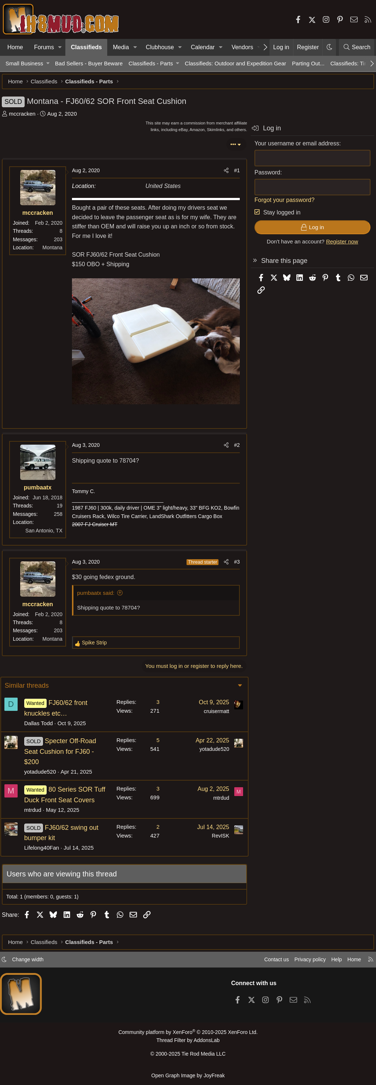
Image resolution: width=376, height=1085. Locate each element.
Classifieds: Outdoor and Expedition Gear (235, 63)
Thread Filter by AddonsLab (188, 1043)
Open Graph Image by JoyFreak (188, 1075)
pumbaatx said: (99, 591)
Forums (44, 47)
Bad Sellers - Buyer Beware (89, 63)
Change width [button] (35, 962)
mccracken (25, 117)
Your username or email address (293, 147)
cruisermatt (211, 709)
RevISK (215, 844)
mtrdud (38, 818)
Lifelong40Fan (46, 856)
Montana (56, 251)
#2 (233, 443)
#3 (233, 560)
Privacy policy (301, 962)
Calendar (203, 47)
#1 (233, 174)
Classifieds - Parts (151, 63)
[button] (60, 47)
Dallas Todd (43, 721)
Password (263, 176)
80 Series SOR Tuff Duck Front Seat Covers (63, 798)
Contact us (265, 962)
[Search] (356, 47)
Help (329, 962)
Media (121, 47)
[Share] (222, 174)
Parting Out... (308, 63)
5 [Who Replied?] (152, 738)
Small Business (24, 63)
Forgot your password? (281, 203)
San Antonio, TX (47, 529)
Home (15, 47)
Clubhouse (160, 47)
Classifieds (86, 47)
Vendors (242, 47)
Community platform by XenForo (188, 1035)
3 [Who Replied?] (152, 700)
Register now (338, 245)
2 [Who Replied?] (152, 835)
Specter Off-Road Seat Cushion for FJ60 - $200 (65, 749)
